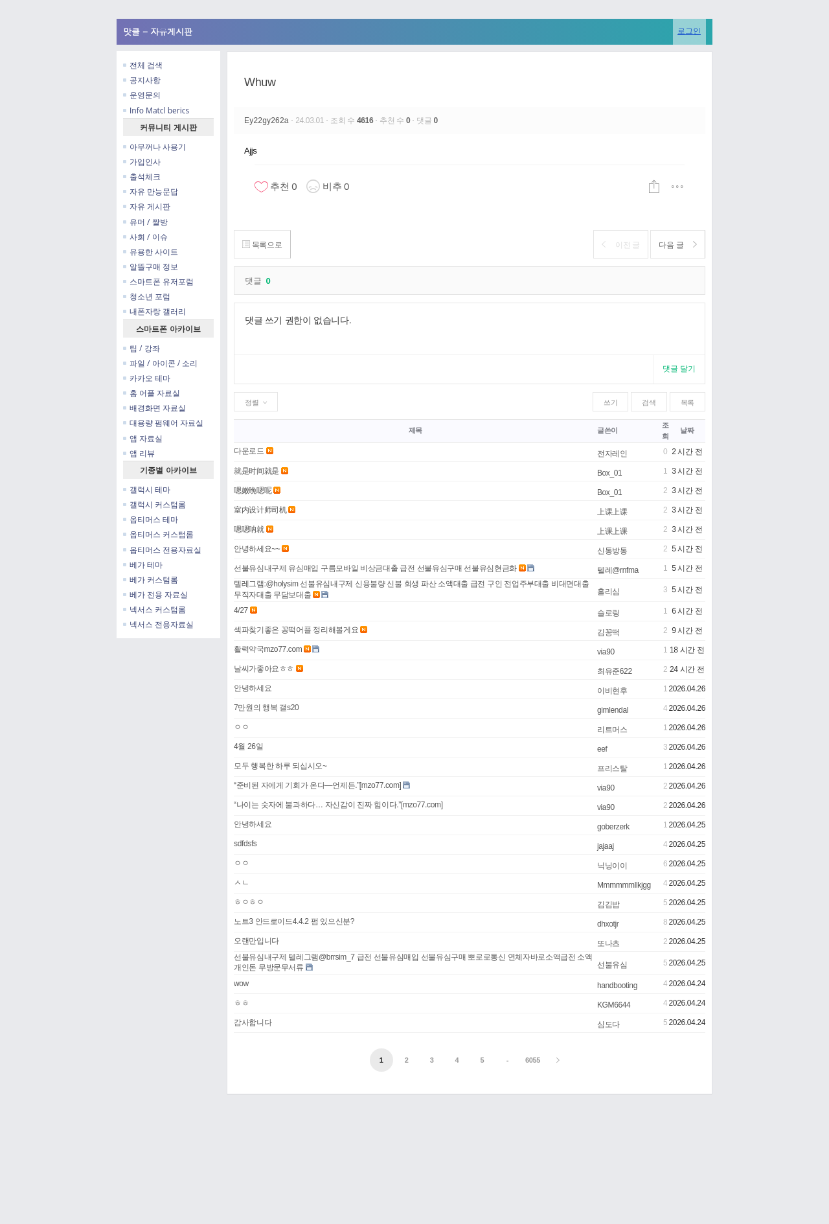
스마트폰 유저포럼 (158, 281)
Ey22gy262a (267, 120)
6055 (532, 1060)
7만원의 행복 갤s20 (266, 707)
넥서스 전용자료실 (158, 624)
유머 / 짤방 (145, 221)
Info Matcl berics (156, 110)
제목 (415, 430)
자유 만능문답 (150, 191)
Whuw (260, 82)
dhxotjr (608, 924)
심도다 (608, 1024)
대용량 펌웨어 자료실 (163, 422)
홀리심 (608, 591)
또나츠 (608, 943)
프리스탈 (612, 768)
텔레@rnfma (618, 570)
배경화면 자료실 (154, 407)
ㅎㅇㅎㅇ (249, 901)
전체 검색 (143, 65)
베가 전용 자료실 (155, 594)
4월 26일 (248, 746)
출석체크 (142, 176)
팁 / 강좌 (141, 348)
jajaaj (605, 846)
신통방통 (612, 550)
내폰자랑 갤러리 (154, 311)
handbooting (617, 985)
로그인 (689, 30)
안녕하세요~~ (257, 548)
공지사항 (142, 80)
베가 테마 (143, 564)
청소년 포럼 (146, 296)
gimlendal (612, 710)
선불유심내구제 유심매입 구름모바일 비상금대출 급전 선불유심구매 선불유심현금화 (375, 568)
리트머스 (612, 729)
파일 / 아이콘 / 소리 (160, 363)
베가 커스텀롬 (150, 579)
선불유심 (612, 964)
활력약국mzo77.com (268, 649)
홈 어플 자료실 (151, 392)
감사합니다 (252, 1022)
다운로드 (249, 451)
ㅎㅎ (241, 1003)
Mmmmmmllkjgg (624, 885)
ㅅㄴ (241, 882)
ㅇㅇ (241, 727)
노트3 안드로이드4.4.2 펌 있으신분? (294, 921)
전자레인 (612, 453)
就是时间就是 (256, 471)
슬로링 (608, 613)
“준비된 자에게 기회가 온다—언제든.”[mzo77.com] (318, 785)
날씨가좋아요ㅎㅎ (264, 668)
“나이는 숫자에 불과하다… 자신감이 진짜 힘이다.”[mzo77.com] (338, 804)
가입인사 (142, 161)
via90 (606, 651)
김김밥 (608, 904)
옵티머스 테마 (150, 519)
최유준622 (614, 671)
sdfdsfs (245, 843)
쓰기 (610, 402)
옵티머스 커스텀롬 (158, 534)
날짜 (687, 430)
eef (602, 749)
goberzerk (613, 826)
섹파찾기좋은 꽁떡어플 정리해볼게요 (296, 629)
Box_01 (609, 473)
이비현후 (612, 690)
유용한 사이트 (150, 251)
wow (241, 983)
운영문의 (142, 94)
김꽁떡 (608, 632)
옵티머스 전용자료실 (162, 549)
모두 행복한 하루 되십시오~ (280, 765)
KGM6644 (614, 1005)
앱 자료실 (143, 438)
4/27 (241, 610)
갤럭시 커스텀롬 (154, 504)
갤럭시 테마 (146, 489)
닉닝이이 (612, 865)
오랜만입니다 (256, 940)
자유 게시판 (146, 206)
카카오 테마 (146, 378)
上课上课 (612, 511)
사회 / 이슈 (145, 236)
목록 (687, 402)
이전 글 (613, 244)
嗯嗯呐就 (249, 529)
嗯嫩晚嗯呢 (252, 490)
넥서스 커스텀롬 (154, 609)
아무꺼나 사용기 (154, 146)
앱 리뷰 (139, 453)
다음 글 (675, 244)
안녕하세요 (252, 688)
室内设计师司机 (260, 509)
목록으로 (264, 244)
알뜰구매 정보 (150, 266)
